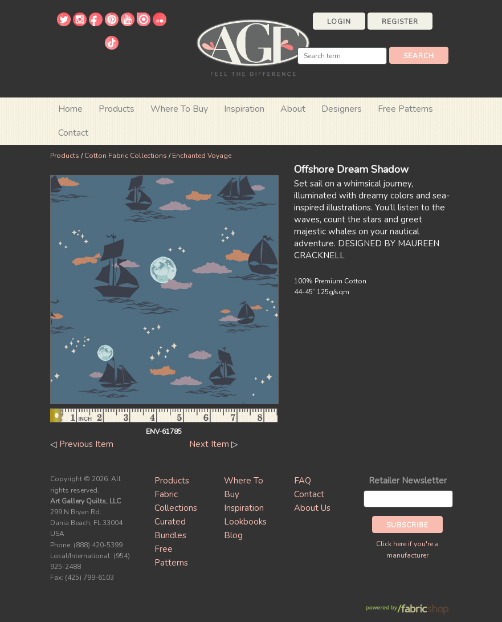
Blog (233, 535)
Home (70, 109)
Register (400, 21)
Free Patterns (405, 109)
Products (64, 155)
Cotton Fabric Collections (125, 155)
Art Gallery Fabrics (253, 46)
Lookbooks (245, 521)
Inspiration (244, 109)
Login (339, 21)
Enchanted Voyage (201, 155)
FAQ (302, 480)
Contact (73, 133)
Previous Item (86, 444)
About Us (312, 508)
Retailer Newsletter (408, 480)
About (292, 109)
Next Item (209, 444)
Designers (341, 109)
